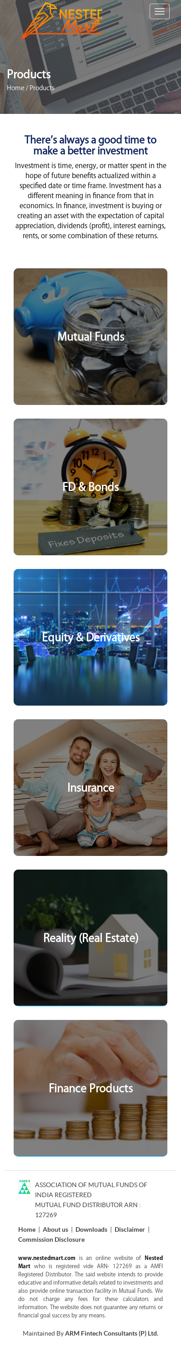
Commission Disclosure (51, 1239)
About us (55, 1229)
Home (16, 88)
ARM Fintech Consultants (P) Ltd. (111, 1333)
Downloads (91, 1229)
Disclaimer (130, 1229)
